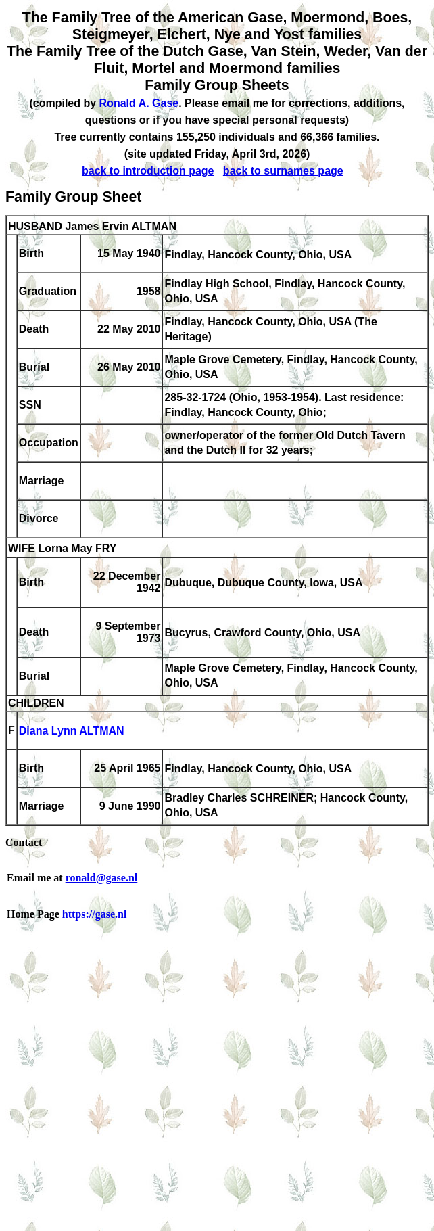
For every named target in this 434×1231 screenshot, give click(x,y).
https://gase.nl (94, 914)
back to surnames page (283, 171)
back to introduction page (148, 171)
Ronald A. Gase (139, 103)
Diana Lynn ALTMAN (71, 731)
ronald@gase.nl (102, 877)
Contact (23, 842)
